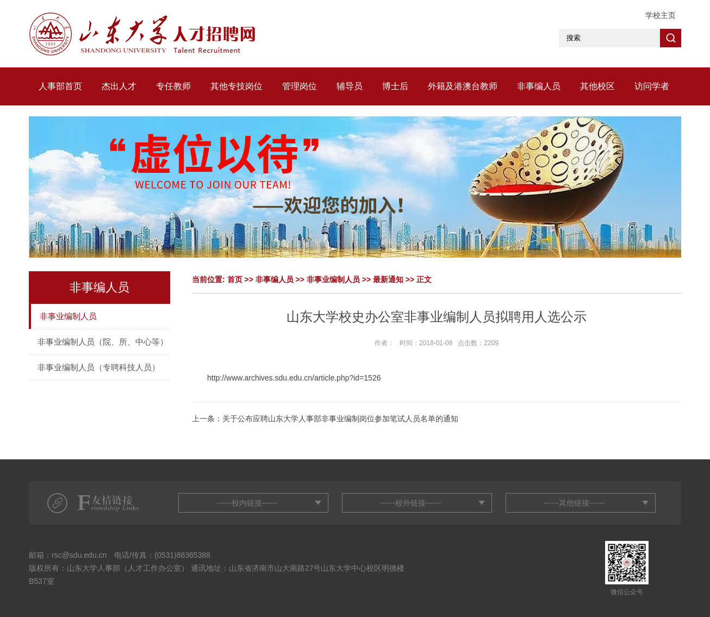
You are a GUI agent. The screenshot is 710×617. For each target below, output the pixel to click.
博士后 (395, 86)
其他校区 (597, 86)
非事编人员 (538, 86)
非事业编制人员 (68, 316)
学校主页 (660, 15)
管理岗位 (299, 86)
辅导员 (350, 86)
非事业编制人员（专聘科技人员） (99, 367)
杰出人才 (119, 86)
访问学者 (651, 86)
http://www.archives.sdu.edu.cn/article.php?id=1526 (294, 377)
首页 (234, 279)
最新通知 (388, 279)
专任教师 (173, 86)
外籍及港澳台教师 (462, 86)
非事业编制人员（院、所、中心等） (103, 341)
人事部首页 (60, 86)
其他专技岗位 (236, 86)
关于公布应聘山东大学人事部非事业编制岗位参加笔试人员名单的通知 (340, 418)
